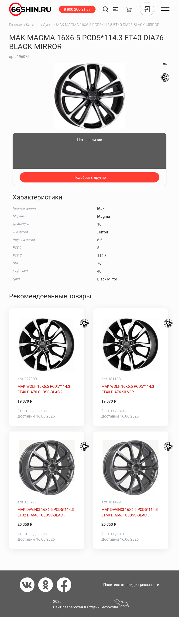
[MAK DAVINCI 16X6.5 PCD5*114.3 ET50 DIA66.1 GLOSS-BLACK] (130, 468)
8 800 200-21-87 (77, 9)
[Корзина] (129, 9)
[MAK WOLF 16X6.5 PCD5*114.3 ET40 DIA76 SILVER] (130, 345)
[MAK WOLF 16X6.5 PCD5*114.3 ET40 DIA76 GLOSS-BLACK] (46, 345)
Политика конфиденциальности (131, 585)
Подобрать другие (90, 177)
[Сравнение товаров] (115, 9)
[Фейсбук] (66, 584)
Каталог (33, 25)
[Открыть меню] (165, 9)
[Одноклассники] (47, 584)
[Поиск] (105, 9)
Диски (48, 25)
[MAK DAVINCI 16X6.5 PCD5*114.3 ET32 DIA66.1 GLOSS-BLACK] (46, 468)
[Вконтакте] (29, 584)
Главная (16, 25)
